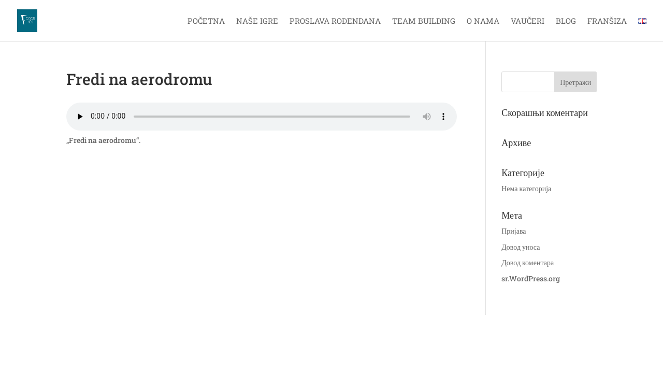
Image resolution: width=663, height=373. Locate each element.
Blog (566, 21)
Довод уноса (520, 247)
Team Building (423, 21)
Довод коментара (527, 262)
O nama (483, 21)
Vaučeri (527, 21)
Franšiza (607, 21)
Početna (206, 21)
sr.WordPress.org (530, 278)
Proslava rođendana (335, 21)
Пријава (513, 231)
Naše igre (257, 21)
